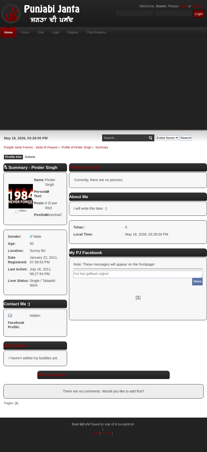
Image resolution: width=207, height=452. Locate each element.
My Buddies (15, 345)
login (183, 6)
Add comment (51, 374)
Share (197, 281)
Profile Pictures (84, 167)
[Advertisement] (89, 84)
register (198, 6)
